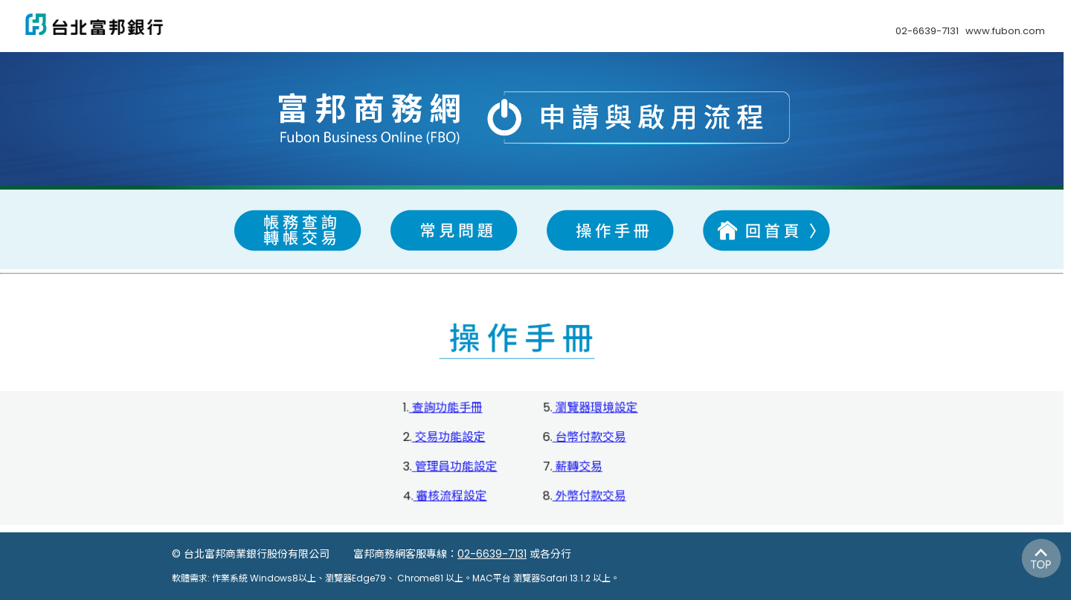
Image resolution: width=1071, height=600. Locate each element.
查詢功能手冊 (445, 408)
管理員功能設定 (454, 466)
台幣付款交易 (589, 437)
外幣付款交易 (589, 496)
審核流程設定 (450, 496)
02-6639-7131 (492, 553)
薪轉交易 (577, 466)
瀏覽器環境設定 (595, 408)
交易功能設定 (448, 437)
